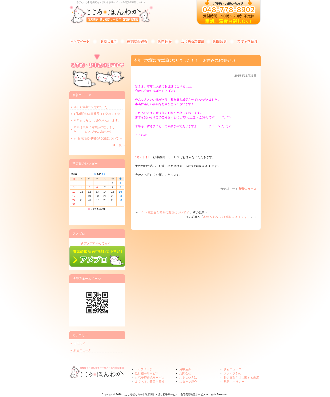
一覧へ (119, 145)
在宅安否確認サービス (137, 41)
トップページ (83, 41)
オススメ (79, 343)
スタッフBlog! (233, 373)
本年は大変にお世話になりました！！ (94, 129)
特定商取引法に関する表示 (241, 377)
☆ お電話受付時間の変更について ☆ (165, 212)
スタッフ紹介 (247, 41)
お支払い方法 (188, 377)
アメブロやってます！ (97, 243)
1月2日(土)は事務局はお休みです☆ (97, 113)
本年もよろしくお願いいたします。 (226, 216)
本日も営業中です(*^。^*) (90, 107)
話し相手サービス (110, 41)
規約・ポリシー (234, 381)
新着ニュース (247, 189)
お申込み (165, 41)
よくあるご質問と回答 (192, 41)
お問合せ (219, 41)
